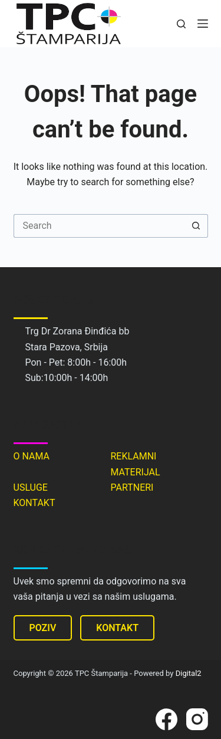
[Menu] (202, 23)
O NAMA (32, 456)
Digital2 (189, 673)
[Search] (181, 23)
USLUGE (31, 487)
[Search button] (196, 226)
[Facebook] (166, 719)
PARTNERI (132, 487)
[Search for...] (99, 226)
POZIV (43, 627)
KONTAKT (34, 502)
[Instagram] (197, 719)
